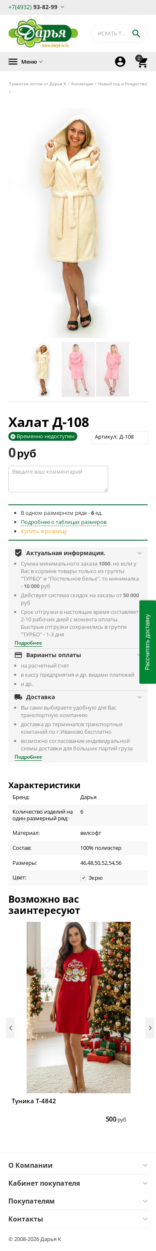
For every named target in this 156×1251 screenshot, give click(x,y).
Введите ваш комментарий (58, 479)
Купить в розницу (44, 531)
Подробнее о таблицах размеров (63, 522)
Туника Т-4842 (34, 1101)
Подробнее (28, 642)
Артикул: (106, 436)
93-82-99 (32, 6)
